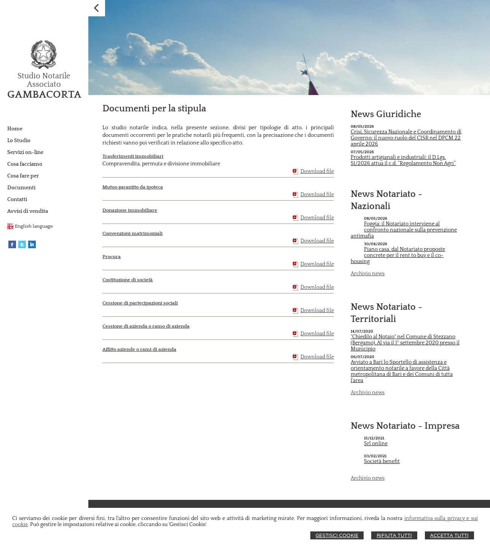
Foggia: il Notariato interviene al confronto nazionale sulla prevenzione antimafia (404, 230)
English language (34, 226)
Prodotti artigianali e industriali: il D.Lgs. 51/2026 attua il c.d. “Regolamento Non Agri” (403, 160)
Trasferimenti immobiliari (132, 156)
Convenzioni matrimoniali (132, 233)
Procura (111, 256)
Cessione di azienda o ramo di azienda (146, 326)
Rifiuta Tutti (394, 535)
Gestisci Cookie (337, 535)
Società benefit (382, 461)
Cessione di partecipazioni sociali (140, 303)
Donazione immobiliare (129, 210)
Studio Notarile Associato (44, 80)
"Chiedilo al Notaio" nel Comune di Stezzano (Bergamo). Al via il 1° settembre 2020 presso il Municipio (405, 343)
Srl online (376, 444)
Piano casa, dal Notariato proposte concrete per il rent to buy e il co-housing (398, 255)
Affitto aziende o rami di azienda (139, 349)
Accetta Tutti (449, 535)
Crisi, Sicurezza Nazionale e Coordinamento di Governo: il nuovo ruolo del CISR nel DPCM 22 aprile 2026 (406, 138)
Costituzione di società (127, 279)
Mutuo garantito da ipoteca (132, 187)
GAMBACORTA (44, 94)
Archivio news (368, 274)
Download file (317, 171)
